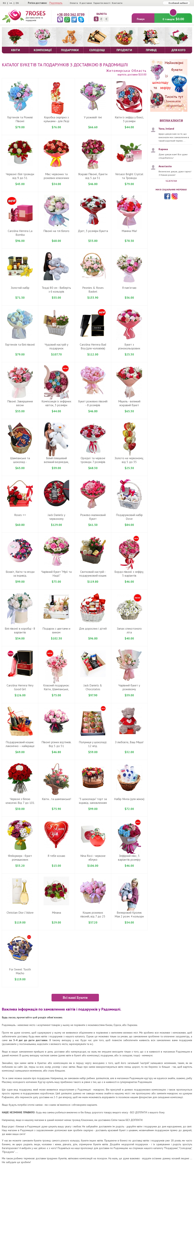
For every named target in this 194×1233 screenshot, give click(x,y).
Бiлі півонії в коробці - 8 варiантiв (20, 630)
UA (10, 3)
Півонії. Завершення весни (20, 403)
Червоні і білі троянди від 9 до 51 (20, 176)
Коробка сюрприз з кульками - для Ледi (56, 119)
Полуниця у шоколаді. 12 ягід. (93, 744)
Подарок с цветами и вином (56, 630)
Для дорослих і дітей (93, 628)
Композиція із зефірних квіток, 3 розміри (56, 403)
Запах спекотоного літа (129, 630)
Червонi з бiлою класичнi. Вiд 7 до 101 (20, 801)
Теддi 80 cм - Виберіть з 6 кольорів (56, 289)
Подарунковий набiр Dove (129, 517)
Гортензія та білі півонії (20, 344)
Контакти (117, 3)
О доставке (85, 3)
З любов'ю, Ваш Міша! (129, 742)
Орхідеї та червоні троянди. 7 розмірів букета (92, 462)
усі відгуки (171, 180)
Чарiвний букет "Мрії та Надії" (56, 573)
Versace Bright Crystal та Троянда (129, 176)
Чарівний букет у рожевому (129, 687)
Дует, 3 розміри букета (93, 231)
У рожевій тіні (93, 117)
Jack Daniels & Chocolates (93, 687)
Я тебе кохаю (56, 856)
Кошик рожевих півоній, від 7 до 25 (92, 914)
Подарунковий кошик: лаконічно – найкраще (20, 744)
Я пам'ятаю (129, 288)
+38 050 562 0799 (70, 14)
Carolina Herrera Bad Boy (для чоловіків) (93, 346)
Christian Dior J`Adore (20, 912)
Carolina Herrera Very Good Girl (20, 687)
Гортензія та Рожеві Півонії (20, 119)
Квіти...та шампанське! (56, 799)
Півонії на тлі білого (56, 231)
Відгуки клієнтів (171, 120)
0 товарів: (173, 17)
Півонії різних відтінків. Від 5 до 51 (56, 744)
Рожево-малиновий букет (93, 517)
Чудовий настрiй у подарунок (56, 346)
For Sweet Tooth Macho (20, 971)
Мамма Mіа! (129, 231)
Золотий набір (20, 288)
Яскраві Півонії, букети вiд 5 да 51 (92, 176)
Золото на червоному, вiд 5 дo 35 (129, 460)
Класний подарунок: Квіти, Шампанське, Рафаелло (56, 689)
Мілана (56, 912)
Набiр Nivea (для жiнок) (129, 799)
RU (4, 3)
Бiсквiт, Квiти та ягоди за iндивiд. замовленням (20, 575)
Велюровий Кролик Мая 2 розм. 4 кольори (129, 914)
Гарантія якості (101, 3)
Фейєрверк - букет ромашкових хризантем (20, 859)
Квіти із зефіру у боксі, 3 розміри (129, 119)
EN (17, 3)
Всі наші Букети (75, 998)
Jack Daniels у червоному (56, 517)
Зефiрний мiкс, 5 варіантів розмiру (129, 857)
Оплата (74, 3)
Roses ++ (20, 515)
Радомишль (55, 3)
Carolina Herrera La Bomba (20, 233)
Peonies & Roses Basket (93, 289)
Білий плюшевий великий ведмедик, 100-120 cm (56, 462)
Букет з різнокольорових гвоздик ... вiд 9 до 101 (129, 348)
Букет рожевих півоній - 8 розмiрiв (92, 403)
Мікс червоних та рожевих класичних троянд (56, 178)
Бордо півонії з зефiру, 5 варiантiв (129, 573)
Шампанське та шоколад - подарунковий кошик (20, 462)
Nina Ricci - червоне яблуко (93, 857)
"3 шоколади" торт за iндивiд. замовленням (93, 801)
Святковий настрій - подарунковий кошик (92, 573)
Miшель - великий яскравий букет (129, 403)
